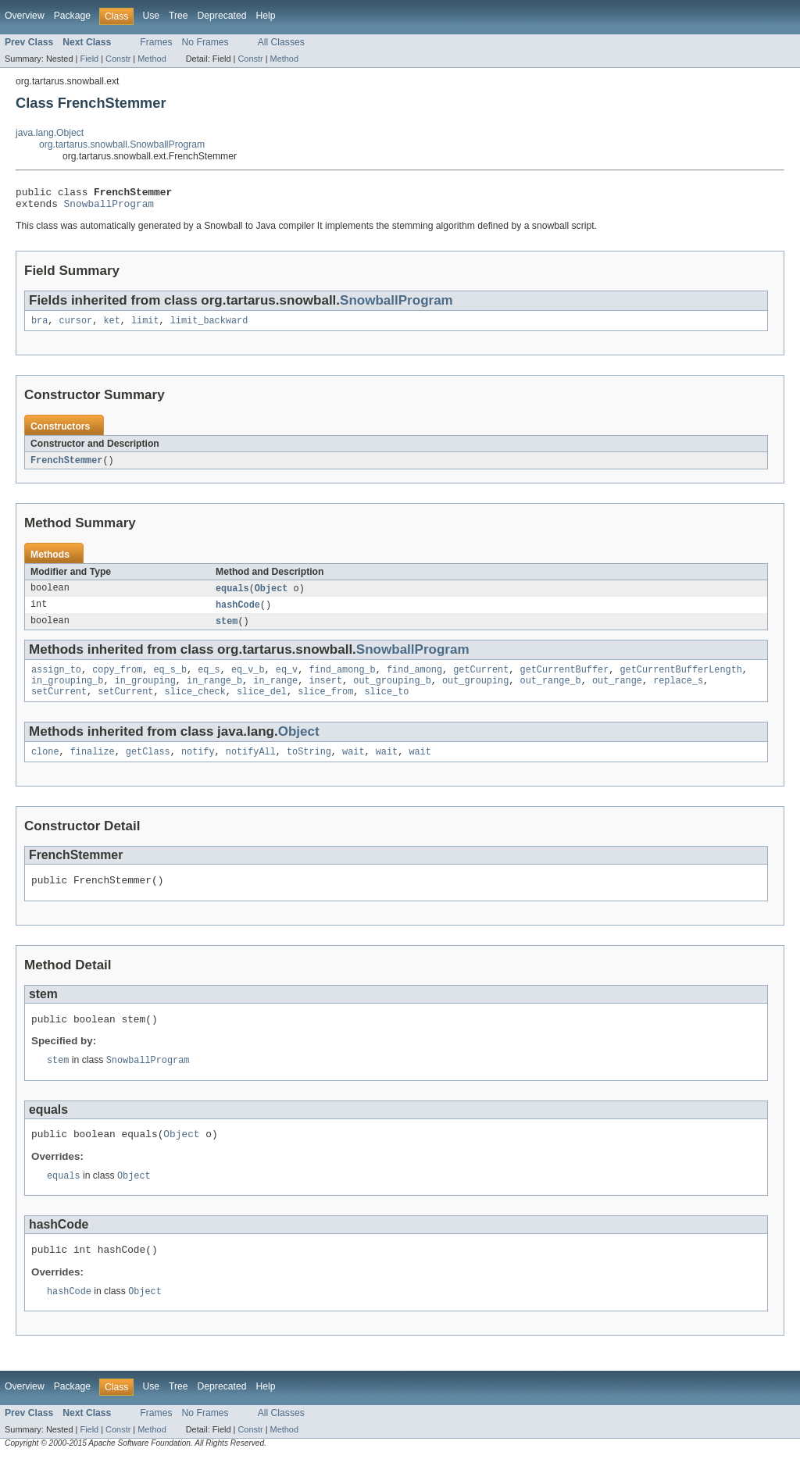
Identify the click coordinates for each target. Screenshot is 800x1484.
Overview (25, 15)
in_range (275, 693)
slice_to (386, 705)
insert (325, 693)
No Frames (205, 42)
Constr (117, 58)
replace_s (678, 693)
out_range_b (550, 693)
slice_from (325, 705)
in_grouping (145, 693)
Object (271, 596)
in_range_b (214, 693)
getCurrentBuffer (564, 680)
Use (150, 15)
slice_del (262, 705)
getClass (148, 767)
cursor (76, 326)
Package (72, 15)
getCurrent (481, 680)
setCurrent (59, 705)
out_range (617, 693)
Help (265, 15)
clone (45, 767)
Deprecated (222, 15)
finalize (92, 767)
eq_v (287, 680)
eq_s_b (170, 680)
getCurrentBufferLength (680, 680)
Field (89, 58)
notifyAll (251, 767)
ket (111, 326)
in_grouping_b (67, 693)
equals (232, 596)
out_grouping (475, 693)
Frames (156, 42)
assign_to (56, 680)
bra (39, 326)
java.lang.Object (50, 132)
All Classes (281, 42)
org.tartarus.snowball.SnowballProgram (122, 144)
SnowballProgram (109, 208)
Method (152, 58)
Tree (178, 15)
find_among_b (342, 680)
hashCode (238, 613)
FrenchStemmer (66, 467)
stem (227, 630)
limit (145, 326)
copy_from (117, 680)
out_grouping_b (392, 693)
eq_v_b (248, 680)
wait (353, 767)
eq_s (209, 680)
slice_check (195, 705)
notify (198, 767)
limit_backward (209, 326)
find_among (414, 680)
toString (309, 767)
